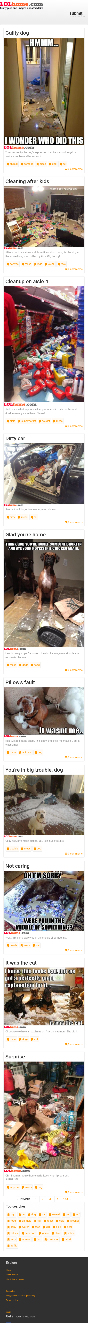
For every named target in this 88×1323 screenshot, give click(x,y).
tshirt (66, 1239)
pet (62, 163)
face (36, 1226)
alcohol (73, 1220)
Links (8, 1270)
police (69, 1233)
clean (50, 264)
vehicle (13, 1233)
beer (68, 1226)
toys (61, 264)
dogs (23, 664)
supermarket (27, 421)
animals (25, 752)
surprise (13, 1187)
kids (38, 264)
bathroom (29, 1233)
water (24, 1226)
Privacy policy (12, 1300)
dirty (11, 517)
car (33, 517)
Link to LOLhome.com (15, 1279)
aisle (11, 421)
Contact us (11, 1291)
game (44, 1233)
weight (44, 421)
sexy (11, 1239)
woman (25, 1239)
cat (36, 945)
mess (41, 163)
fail (37, 1220)
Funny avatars (12, 1275)
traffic (12, 1245)
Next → (67, 1199)
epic (60, 1220)
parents (13, 264)
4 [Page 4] (57, 1199)
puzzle (12, 945)
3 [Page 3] (50, 1199)
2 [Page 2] (42, 1199)
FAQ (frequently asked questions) (20, 1296)
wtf (76, 1214)
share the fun (77, 14)
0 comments (74, 169)
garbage (27, 163)
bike (57, 1226)
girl (46, 1226)
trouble (12, 848)
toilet (48, 1220)
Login (8, 1312)
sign (11, 1214)
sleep (56, 1233)
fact (37, 1239)
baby (11, 1226)
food (35, 664)
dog (52, 163)
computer (51, 1239)
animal (12, 163)
